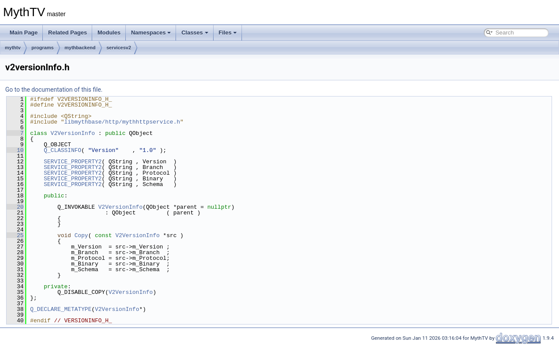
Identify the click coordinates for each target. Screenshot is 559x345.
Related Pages (67, 32)
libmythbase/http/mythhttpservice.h (122, 122)
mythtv (13, 47)
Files (228, 32)
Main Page (24, 32)
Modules (109, 32)
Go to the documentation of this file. (54, 89)
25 (15, 235)
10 (15, 150)
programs (42, 47)
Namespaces (151, 32)
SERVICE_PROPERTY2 (73, 162)
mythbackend (80, 47)
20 (15, 207)
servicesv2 (119, 47)
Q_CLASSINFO (62, 150)
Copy (81, 235)
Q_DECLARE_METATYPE (60, 309)
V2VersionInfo (73, 133)
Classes (194, 32)
